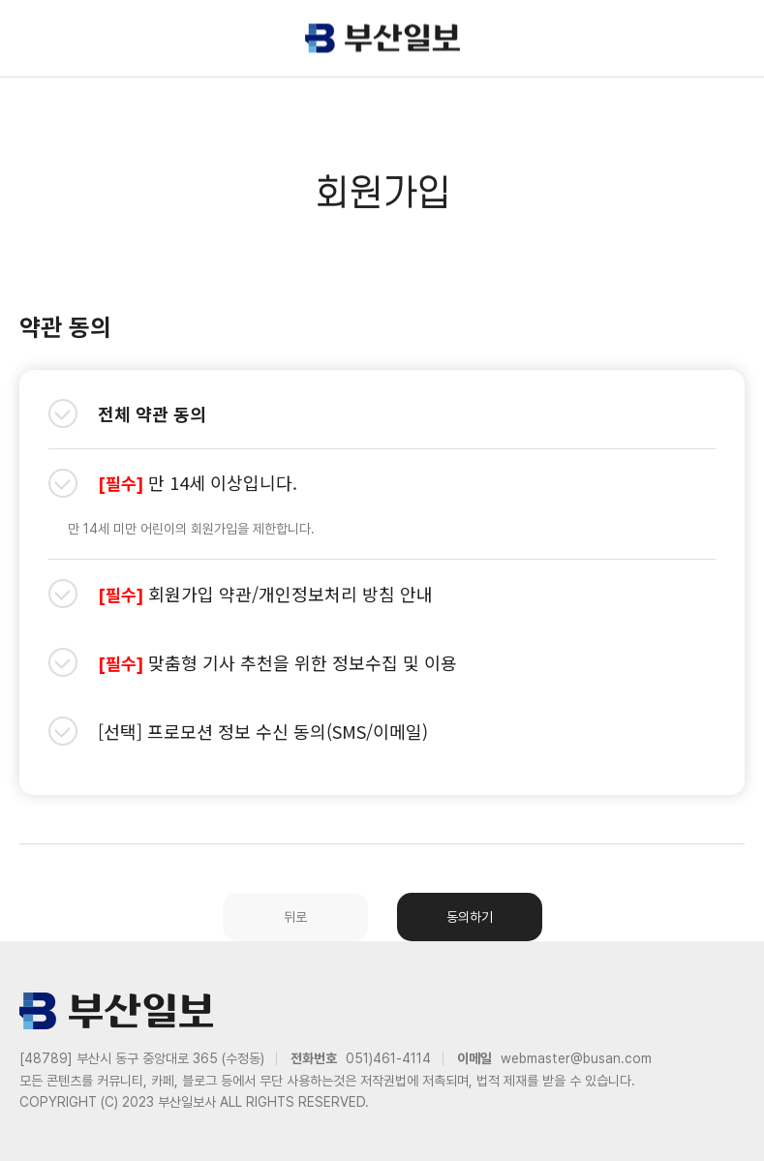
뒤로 (295, 917)
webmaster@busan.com (576, 1058)
